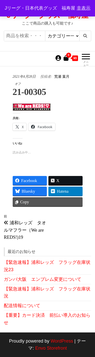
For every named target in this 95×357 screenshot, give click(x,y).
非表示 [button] (83, 8)
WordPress (62, 341)
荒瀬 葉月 (61, 76)
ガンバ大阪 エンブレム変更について (42, 279)
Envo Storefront (51, 348)
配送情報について (22, 305)
